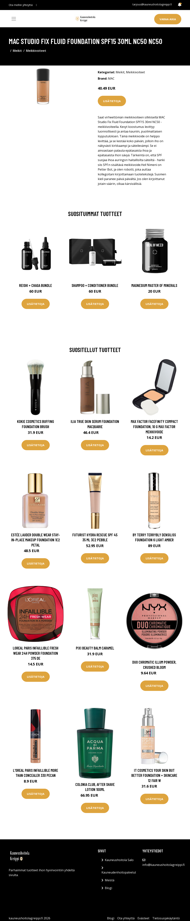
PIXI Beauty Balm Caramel (95, 648)
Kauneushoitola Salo (119, 860)
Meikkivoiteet (36, 51)
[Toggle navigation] (14, 18)
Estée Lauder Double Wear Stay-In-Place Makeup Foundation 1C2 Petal (35, 539)
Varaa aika (168, 19)
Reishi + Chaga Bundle (35, 285)
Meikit (17, 51)
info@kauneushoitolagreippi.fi (163, 865)
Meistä (109, 880)
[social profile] (36, 5)
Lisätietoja (112, 101)
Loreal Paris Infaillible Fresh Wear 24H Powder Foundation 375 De (35, 653)
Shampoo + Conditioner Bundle (95, 285)
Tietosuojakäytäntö (166, 918)
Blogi (108, 888)
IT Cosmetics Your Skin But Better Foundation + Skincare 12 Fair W (154, 775)
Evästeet (143, 918)
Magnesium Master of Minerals (154, 285)
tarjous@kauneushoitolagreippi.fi (152, 4)
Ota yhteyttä (126, 918)
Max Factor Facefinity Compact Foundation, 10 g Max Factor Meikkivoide (154, 426)
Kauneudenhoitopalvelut (118, 872)
